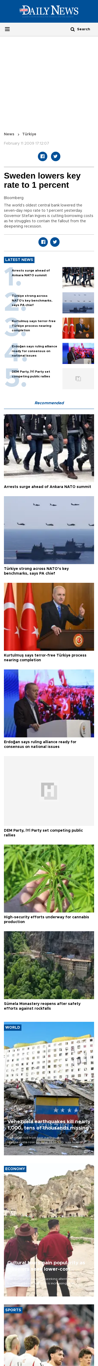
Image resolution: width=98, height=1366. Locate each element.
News (9, 134)
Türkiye (29, 134)
